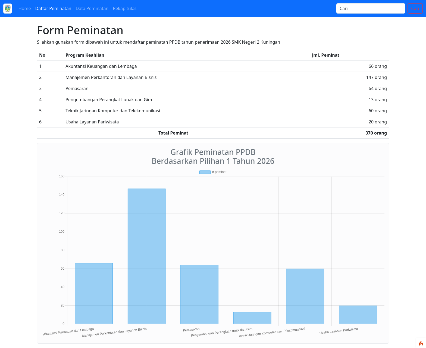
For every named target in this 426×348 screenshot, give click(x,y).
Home (24, 8)
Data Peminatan (92, 8)
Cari (415, 8)
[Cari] (370, 8)
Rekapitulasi (125, 8)
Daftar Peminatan (53, 8)
